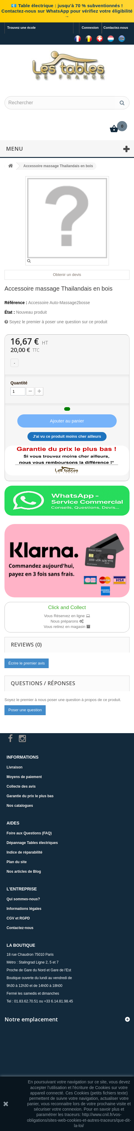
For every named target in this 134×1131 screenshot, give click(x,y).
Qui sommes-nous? (23, 899)
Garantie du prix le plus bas (30, 796)
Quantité (18, 382)
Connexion (90, 27)
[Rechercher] (122, 102)
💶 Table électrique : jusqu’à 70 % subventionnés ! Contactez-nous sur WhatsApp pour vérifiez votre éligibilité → (67, 11)
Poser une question (25, 710)
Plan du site (17, 862)
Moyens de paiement (24, 777)
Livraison (14, 767)
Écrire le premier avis (26, 663)
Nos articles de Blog (24, 871)
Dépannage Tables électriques (32, 843)
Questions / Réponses (43, 683)
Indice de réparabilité (24, 852)
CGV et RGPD (18, 918)
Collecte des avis (21, 786)
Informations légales (24, 909)
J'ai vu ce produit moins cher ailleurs (67, 436)
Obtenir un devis (67, 274)
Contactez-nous (116, 27)
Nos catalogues (20, 806)
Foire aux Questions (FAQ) (29, 833)
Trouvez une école (21, 27)
